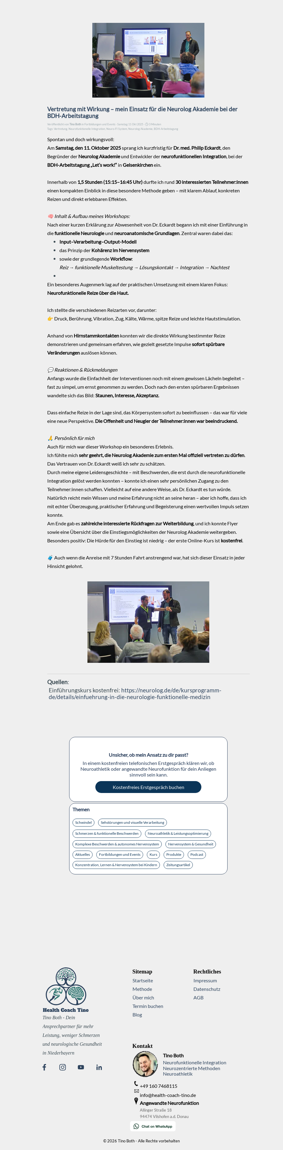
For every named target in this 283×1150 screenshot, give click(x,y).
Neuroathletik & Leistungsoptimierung (178, 833)
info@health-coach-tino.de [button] (168, 1095)
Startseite (143, 980)
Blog (137, 1014)
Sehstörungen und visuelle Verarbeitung (132, 822)
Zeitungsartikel (178, 864)
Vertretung (60, 128)
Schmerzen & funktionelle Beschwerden (107, 833)
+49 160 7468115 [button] (158, 1086)
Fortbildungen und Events (119, 854)
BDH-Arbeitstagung (166, 128)
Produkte (173, 854)
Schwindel (83, 822)
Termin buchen (148, 1006)
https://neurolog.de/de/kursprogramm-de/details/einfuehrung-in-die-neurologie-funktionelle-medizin (135, 693)
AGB (198, 997)
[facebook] (44, 1067)
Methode (142, 989)
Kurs (153, 854)
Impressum (205, 980)
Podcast (196, 854)
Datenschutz (206, 989)
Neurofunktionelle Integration (87, 128)
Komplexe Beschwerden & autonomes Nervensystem (117, 844)
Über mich (143, 997)
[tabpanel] (166, 1045)
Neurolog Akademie (140, 128)
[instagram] (62, 1067)
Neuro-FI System (116, 128)
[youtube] (80, 1067)
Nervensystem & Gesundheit (190, 844)
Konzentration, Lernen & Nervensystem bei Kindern (116, 864)
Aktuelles (82, 854)
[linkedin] (99, 1067)
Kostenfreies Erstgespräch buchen (148, 787)
